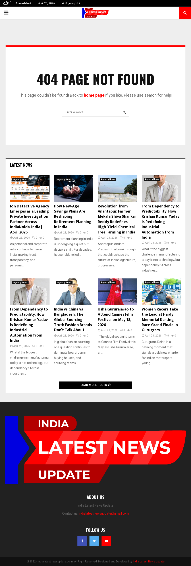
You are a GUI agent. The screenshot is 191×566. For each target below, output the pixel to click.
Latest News (21, 165)
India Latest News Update (148, 561)
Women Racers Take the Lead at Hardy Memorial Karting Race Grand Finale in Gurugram (160, 320)
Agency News (20, 179)
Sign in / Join (71, 3)
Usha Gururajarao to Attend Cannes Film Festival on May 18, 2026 (116, 317)
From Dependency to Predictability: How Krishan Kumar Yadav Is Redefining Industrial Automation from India (161, 222)
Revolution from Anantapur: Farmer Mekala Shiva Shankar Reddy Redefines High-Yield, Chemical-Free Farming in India (117, 219)
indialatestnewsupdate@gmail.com (104, 513)
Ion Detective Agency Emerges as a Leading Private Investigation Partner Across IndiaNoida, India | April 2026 (29, 219)
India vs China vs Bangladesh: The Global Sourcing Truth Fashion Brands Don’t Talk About (73, 320)
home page (94, 95)
